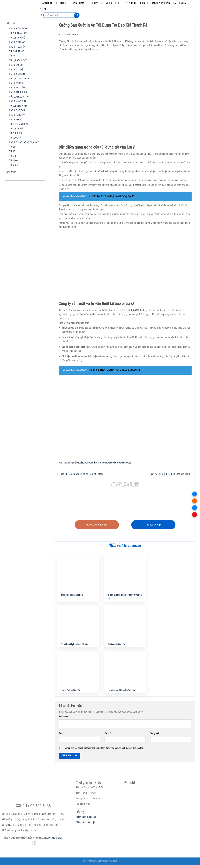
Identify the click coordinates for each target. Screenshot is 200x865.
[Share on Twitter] (119, 484)
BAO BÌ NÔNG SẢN (160, 3)
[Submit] (76, 15)
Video (109, 3)
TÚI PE (43, 9)
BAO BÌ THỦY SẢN (17, 110)
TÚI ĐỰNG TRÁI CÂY (18, 60)
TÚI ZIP (12, 147)
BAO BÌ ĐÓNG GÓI (17, 83)
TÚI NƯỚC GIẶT (15, 137)
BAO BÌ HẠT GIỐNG (17, 87)
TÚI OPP (13, 156)
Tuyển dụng (130, 3)
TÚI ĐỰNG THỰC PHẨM (19, 78)
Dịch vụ (96, 3)
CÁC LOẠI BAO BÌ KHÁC (19, 96)
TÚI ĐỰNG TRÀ (15, 133)
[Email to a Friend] (125, 484)
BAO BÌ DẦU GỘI (16, 65)
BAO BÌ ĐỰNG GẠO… (18, 42)
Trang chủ (46, 3)
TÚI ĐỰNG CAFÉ (16, 128)
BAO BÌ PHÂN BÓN (17, 47)
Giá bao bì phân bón (116, 644)
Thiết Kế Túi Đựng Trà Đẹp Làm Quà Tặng (172, 474)
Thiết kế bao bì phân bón (72, 595)
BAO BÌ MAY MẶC (16, 69)
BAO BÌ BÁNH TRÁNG (18, 92)
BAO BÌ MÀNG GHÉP (18, 101)
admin (75, 34)
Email (108, 733)
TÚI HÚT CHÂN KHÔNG (19, 124)
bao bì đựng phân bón (70, 690)
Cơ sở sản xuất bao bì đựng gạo (122, 690)
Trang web (154, 733)
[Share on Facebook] (114, 484)
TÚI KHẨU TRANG (16, 51)
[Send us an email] (33, 842)
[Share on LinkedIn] (136, 484)
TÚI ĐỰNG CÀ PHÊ (17, 37)
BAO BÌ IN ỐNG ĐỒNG (18, 28)
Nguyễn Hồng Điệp (53, 837)
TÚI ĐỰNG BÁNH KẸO (18, 33)
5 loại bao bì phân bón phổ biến (74, 644)
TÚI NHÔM (13, 165)
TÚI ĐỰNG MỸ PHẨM (18, 106)
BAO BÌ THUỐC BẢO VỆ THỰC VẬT (24, 142)
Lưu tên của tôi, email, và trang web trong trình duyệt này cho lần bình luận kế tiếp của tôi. (103, 748)
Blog (117, 3)
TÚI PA (12, 56)
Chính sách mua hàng (86, 816)
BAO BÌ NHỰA (180, 3)
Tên (61, 733)
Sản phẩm (79, 3)
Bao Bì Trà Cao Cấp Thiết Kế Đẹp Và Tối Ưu (79, 474)
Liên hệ (144, 3)
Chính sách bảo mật (85, 822)
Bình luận (63, 716)
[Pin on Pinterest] (130, 484)
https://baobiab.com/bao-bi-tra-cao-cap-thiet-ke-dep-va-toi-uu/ (100, 462)
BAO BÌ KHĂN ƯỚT (17, 74)
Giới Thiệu (62, 3)
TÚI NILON (13, 160)
